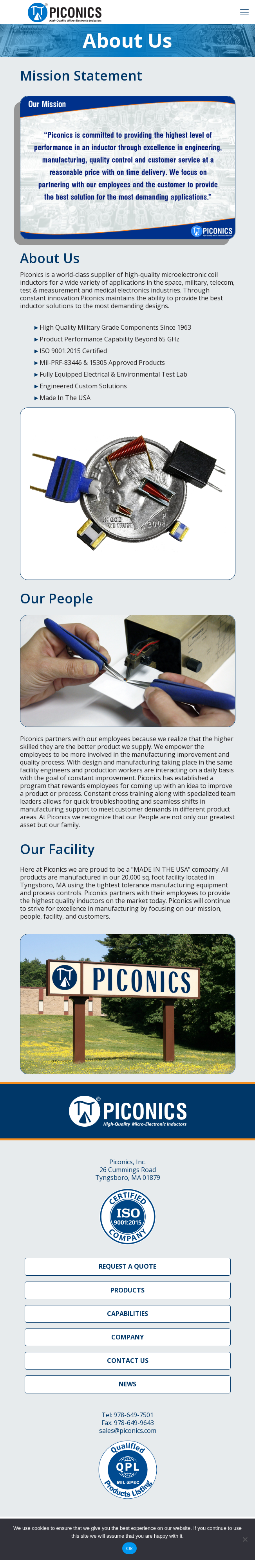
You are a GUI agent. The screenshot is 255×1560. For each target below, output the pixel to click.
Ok (129, 1548)
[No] (245, 1539)
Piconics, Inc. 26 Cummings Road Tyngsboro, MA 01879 (127, 1170)
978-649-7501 (134, 1415)
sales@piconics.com (127, 1430)
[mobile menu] (244, 11)
